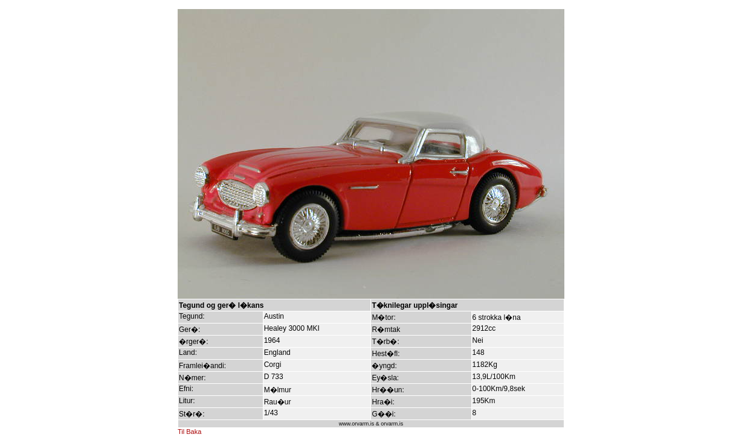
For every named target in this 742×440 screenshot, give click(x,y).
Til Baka (189, 431)
